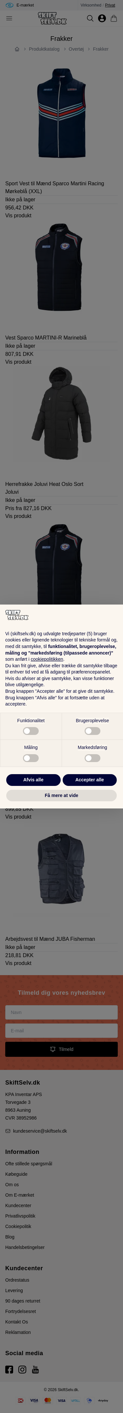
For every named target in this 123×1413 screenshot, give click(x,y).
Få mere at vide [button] (61, 795)
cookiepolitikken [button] (47, 659)
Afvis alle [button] (33, 779)
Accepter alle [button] (89, 779)
